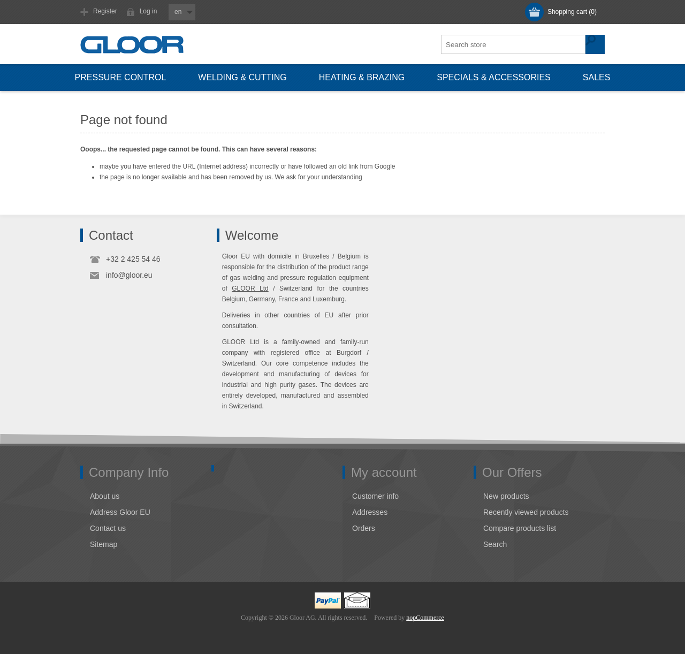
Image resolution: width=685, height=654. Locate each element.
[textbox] (514, 44)
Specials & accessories (494, 77)
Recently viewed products (526, 512)
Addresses (369, 512)
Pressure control (120, 77)
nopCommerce (425, 617)
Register (105, 11)
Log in (148, 11)
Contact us (108, 528)
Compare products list (519, 528)
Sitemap (103, 544)
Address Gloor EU (120, 512)
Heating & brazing (362, 77)
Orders (363, 528)
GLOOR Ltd (250, 288)
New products (506, 496)
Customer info (375, 496)
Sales (597, 77)
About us (104, 496)
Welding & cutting (242, 77)
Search (495, 544)
